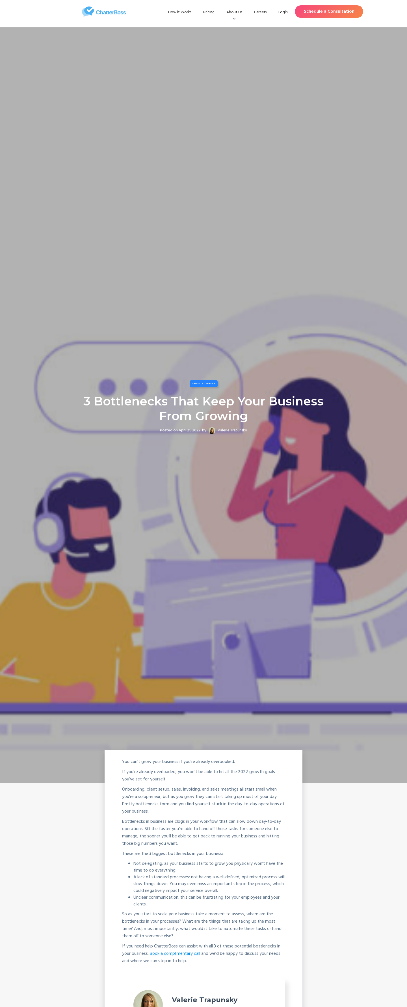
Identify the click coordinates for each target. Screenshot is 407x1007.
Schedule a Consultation (329, 11)
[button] (234, 12)
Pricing (209, 12)
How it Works (179, 12)
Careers (260, 12)
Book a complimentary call (175, 953)
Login (283, 12)
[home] (104, 11)
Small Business (203, 383)
